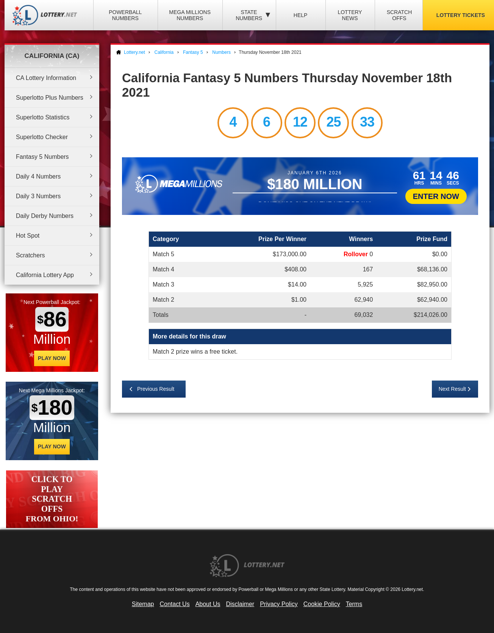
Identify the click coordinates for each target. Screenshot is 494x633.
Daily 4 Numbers (38, 176)
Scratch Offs (399, 15)
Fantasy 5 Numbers (42, 157)
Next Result (452, 389)
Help (301, 15)
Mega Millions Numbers (190, 15)
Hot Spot (27, 235)
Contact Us (175, 604)
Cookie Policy (321, 604)
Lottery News (350, 15)
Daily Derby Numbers (44, 216)
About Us (207, 604)
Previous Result (155, 389)
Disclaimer (240, 604)
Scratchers (30, 255)
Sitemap (143, 604)
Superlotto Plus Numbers (49, 97)
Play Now (52, 358)
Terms (354, 604)
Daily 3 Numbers (38, 196)
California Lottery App (45, 275)
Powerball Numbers (125, 15)
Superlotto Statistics (42, 117)
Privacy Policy (279, 604)
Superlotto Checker (42, 137)
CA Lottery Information (46, 78)
